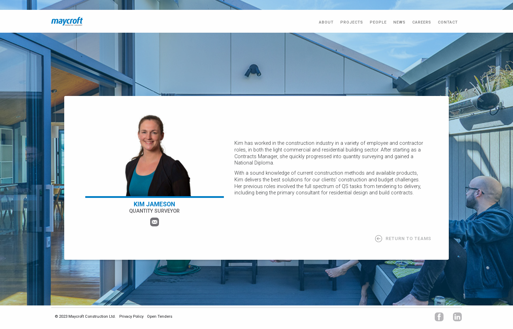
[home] (67, 21)
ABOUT (326, 22)
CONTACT (448, 22)
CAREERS (421, 22)
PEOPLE (378, 22)
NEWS (399, 22)
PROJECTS (351, 22)
